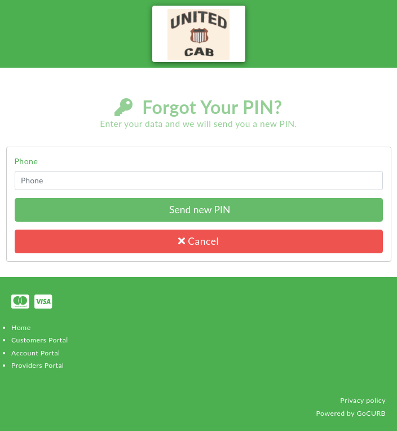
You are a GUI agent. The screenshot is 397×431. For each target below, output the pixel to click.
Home (21, 327)
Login (381, 128)
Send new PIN (199, 210)
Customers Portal (39, 340)
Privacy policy (363, 400)
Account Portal (35, 353)
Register (375, 140)
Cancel (198, 241)
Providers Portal (37, 365)
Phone (26, 161)
